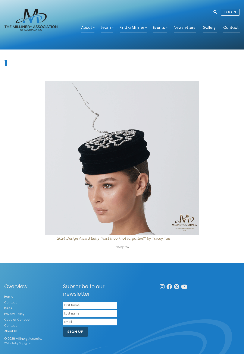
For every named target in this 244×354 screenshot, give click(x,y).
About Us (11, 331)
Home (8, 296)
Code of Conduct (17, 320)
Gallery (209, 27)
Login (230, 12)
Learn (106, 27)
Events (159, 27)
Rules (8, 308)
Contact (231, 27)
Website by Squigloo (17, 343)
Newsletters (184, 27)
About (86, 27)
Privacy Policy (14, 314)
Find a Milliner (132, 27)
